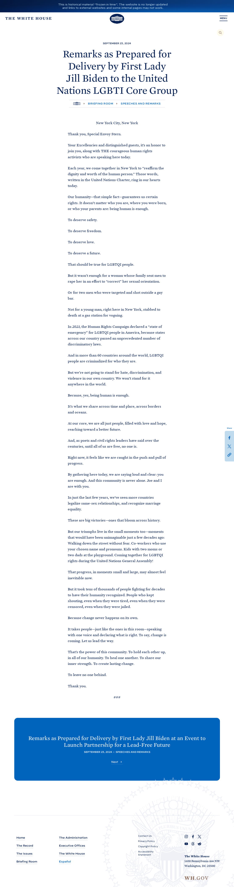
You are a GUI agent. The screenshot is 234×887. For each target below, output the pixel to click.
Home (20, 837)
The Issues (24, 853)
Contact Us (145, 836)
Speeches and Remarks (141, 103)
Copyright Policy (148, 846)
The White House (72, 853)
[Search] (220, 32)
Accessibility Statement (145, 853)
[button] (229, 454)
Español (65, 861)
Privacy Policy (146, 841)
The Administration (73, 837)
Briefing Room (100, 103)
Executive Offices (72, 845)
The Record (24, 845)
